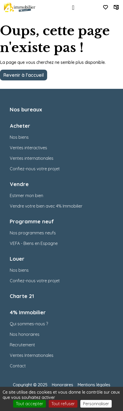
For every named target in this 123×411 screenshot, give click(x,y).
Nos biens (19, 137)
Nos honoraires (25, 334)
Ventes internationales (31, 158)
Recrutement (22, 344)
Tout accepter (29, 403)
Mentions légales (93, 384)
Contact (18, 365)
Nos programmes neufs (33, 232)
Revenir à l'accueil (23, 75)
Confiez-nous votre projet (35, 168)
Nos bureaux (26, 109)
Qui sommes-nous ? (29, 323)
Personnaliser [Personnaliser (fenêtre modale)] (96, 403)
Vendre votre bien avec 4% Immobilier (46, 206)
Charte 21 (22, 296)
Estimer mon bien (26, 195)
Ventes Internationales (31, 355)
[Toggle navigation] (73, 7)
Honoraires (62, 384)
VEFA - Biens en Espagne (34, 243)
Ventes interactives (28, 147)
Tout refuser (63, 403)
